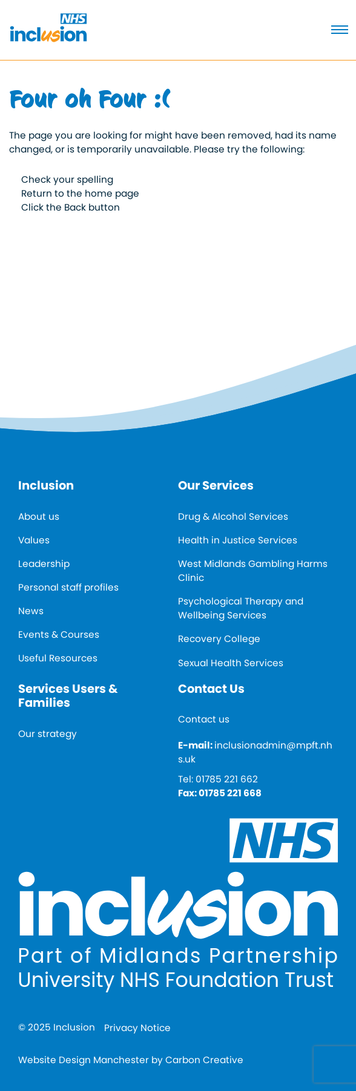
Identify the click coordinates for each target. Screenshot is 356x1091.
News (31, 610)
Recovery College (219, 638)
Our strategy (47, 733)
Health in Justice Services (237, 540)
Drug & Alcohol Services (233, 516)
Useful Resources (57, 658)
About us (38, 516)
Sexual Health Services (230, 663)
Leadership (44, 563)
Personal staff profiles (68, 587)
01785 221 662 (227, 779)
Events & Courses (58, 634)
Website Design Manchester (83, 1059)
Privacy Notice (137, 1027)
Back (75, 207)
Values (34, 540)
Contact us (203, 719)
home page (112, 193)
